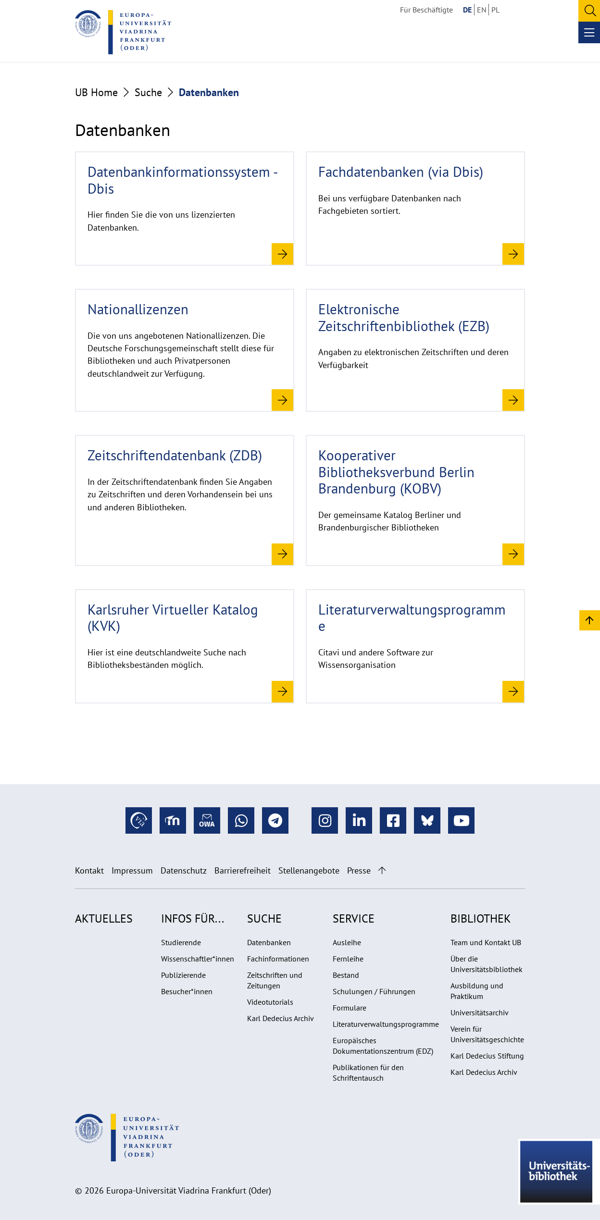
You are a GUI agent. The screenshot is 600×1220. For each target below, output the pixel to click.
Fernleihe (348, 958)
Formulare (349, 1007)
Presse (359, 870)
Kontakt (89, 870)
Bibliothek (480, 918)
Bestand (346, 975)
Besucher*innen (186, 991)
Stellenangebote (308, 870)
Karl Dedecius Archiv (280, 1018)
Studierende (181, 942)
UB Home (96, 92)
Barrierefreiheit (242, 870)
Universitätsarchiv (479, 1012)
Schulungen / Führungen (374, 991)
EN (482, 9)
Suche (148, 92)
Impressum (132, 870)
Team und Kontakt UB (485, 942)
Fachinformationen (278, 958)
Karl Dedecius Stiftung (487, 1055)
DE (467, 9)
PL (495, 9)
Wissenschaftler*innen (197, 958)
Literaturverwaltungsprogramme (386, 1024)
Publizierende (183, 975)
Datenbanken (269, 942)
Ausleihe (347, 942)
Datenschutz (184, 870)
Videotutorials (270, 1002)
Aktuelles (104, 918)
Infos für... (192, 918)
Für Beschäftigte (426, 9)
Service (354, 918)
